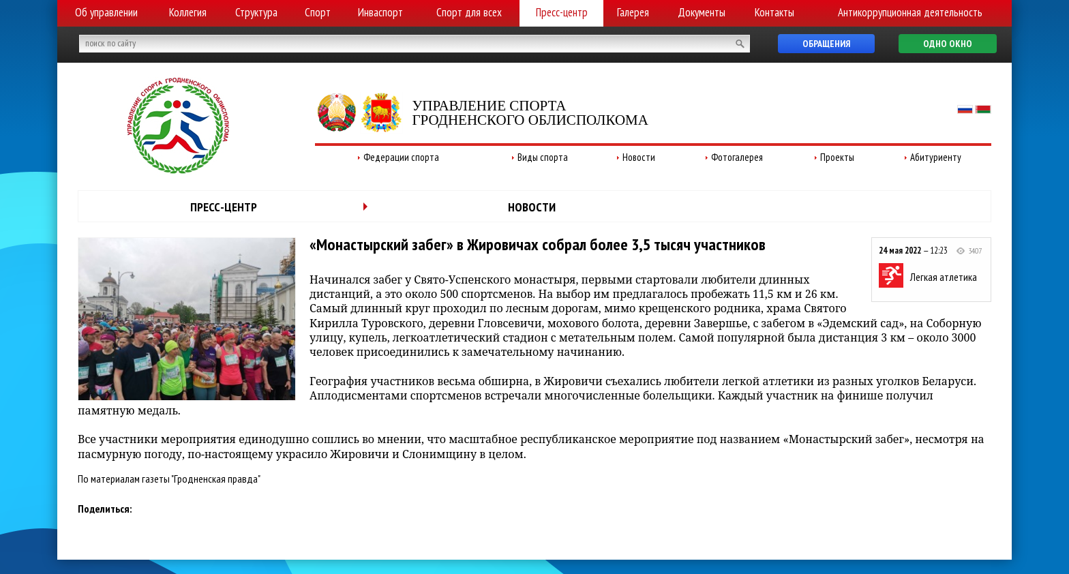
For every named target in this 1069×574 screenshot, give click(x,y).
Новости (638, 157)
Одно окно (947, 43)
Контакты (774, 12)
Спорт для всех (469, 12)
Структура (256, 12)
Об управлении (106, 12)
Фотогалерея (737, 157)
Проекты (837, 157)
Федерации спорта (401, 157)
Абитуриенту (935, 157)
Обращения (826, 43)
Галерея (633, 12)
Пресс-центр (562, 12)
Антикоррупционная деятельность (910, 12)
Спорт (318, 12)
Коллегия (188, 12)
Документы (701, 12)
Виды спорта (542, 157)
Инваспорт (380, 12)
